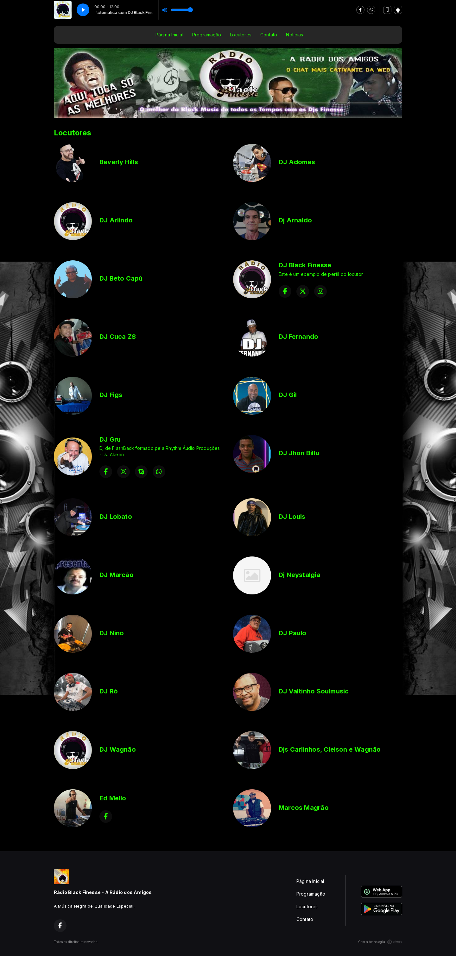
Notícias (294, 34)
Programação (206, 34)
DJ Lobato (115, 516)
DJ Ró (108, 691)
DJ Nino (111, 633)
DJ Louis (292, 516)
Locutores (240, 34)
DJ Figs (110, 395)
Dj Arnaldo (295, 220)
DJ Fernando (298, 336)
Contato (268, 34)
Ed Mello (112, 798)
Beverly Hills (118, 162)
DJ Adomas (297, 162)
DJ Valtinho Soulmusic (314, 691)
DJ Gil (288, 395)
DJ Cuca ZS (117, 336)
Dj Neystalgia (299, 575)
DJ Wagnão (117, 749)
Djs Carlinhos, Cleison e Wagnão (330, 749)
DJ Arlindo (116, 220)
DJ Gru (110, 439)
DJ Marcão (116, 575)
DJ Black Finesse (305, 265)
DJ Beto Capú (121, 278)
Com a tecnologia (380, 942)
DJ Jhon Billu (299, 453)
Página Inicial (169, 34)
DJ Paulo (293, 633)
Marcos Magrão (304, 807)
